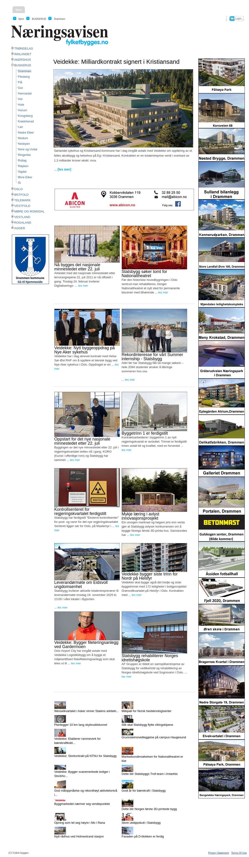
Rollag (22, 160)
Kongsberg (25, 116)
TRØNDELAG (23, 48)
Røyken (23, 166)
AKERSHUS (22, 59)
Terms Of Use (239, 852)
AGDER (19, 228)
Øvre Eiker (25, 177)
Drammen (24, 71)
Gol (20, 88)
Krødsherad (26, 121)
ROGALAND (22, 222)
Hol (20, 99)
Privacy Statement (218, 852)
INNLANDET (23, 54)
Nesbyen (24, 143)
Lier (20, 127)
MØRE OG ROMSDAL (29, 211)
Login (238, 18)
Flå (20, 82)
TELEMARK (22, 200)
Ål (19, 183)
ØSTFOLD (21, 194)
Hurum (22, 110)
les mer (83, 285)
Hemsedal (25, 93)
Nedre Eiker (26, 132)
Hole (21, 104)
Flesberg (24, 76)
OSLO (18, 189)
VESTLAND (22, 217)
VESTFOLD (22, 206)
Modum (23, 138)
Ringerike (24, 155)
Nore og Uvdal (27, 149)
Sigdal (22, 171)
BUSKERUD (22, 65)
